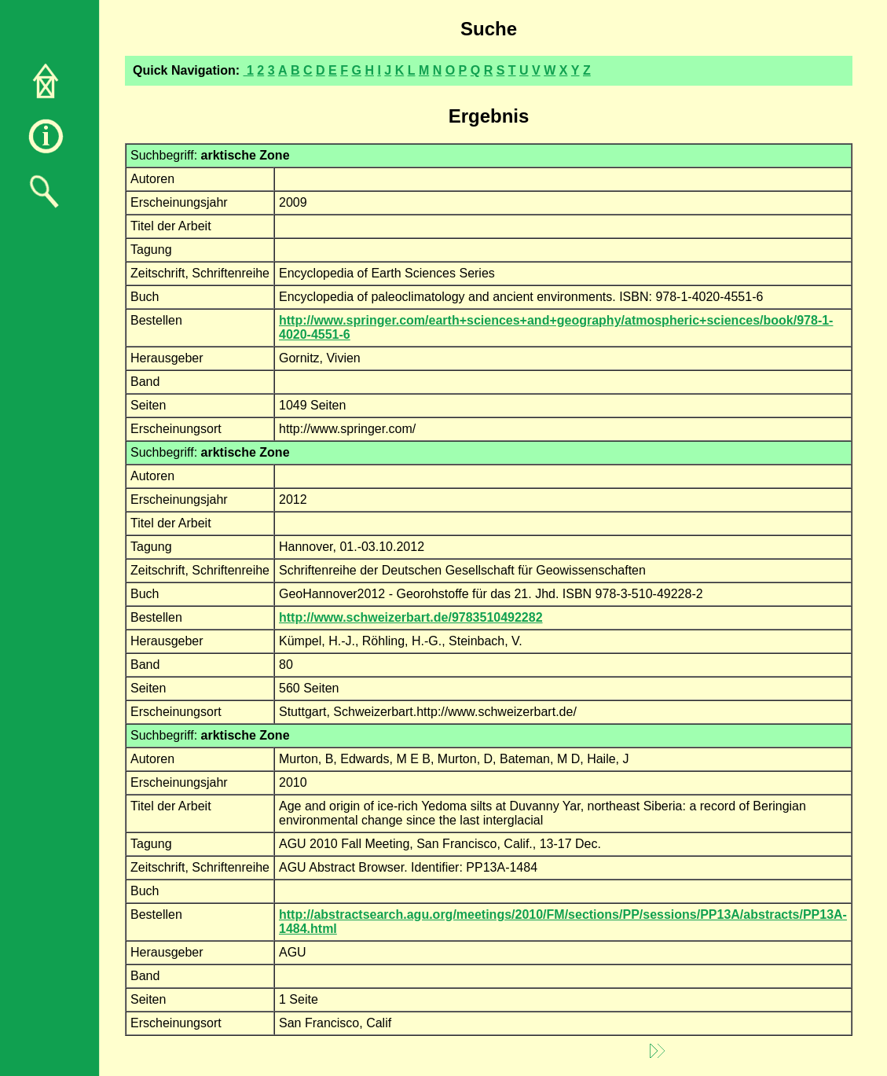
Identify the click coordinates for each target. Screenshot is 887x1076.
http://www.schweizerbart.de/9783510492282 (411, 617)
